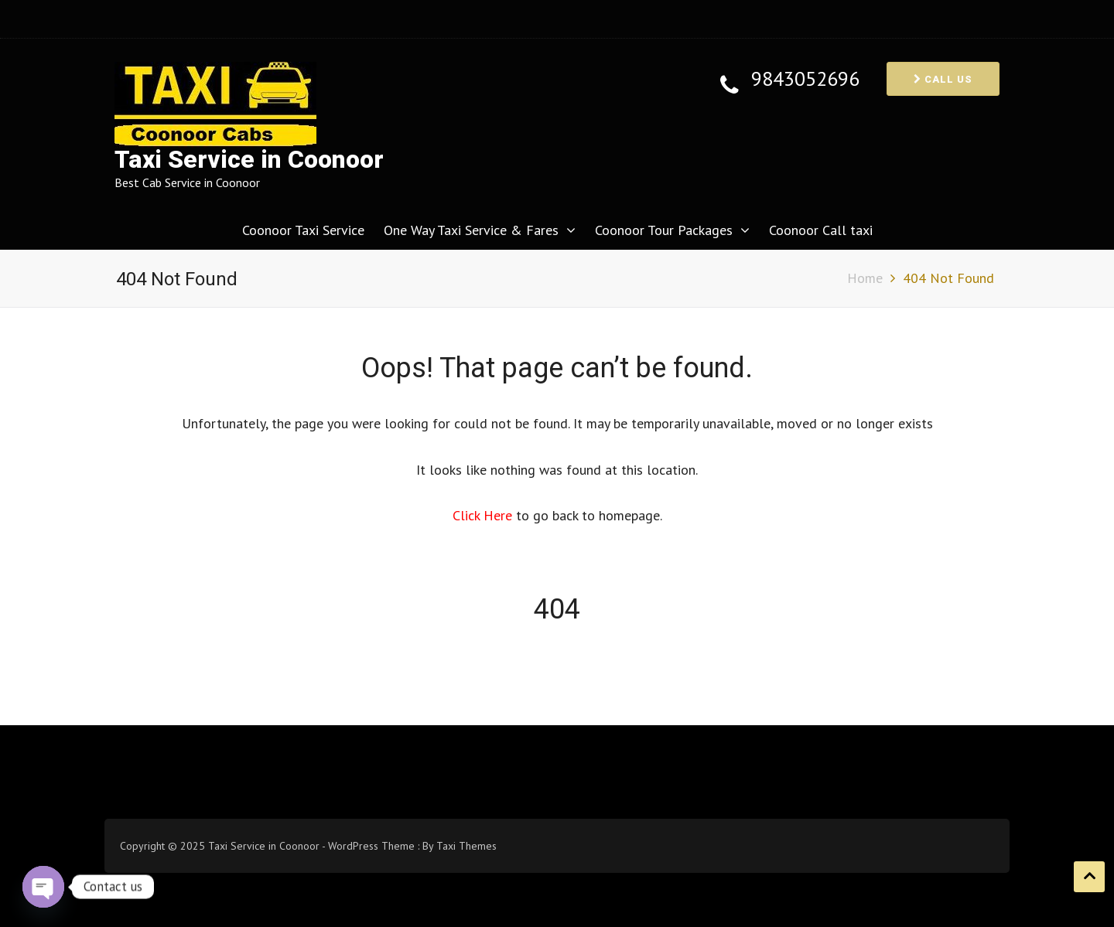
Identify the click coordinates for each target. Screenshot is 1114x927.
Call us (943, 79)
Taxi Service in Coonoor (249, 159)
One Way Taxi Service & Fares (471, 230)
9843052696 (805, 79)
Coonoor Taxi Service (303, 230)
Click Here (484, 515)
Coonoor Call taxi (821, 230)
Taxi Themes (466, 846)
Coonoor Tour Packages (664, 230)
